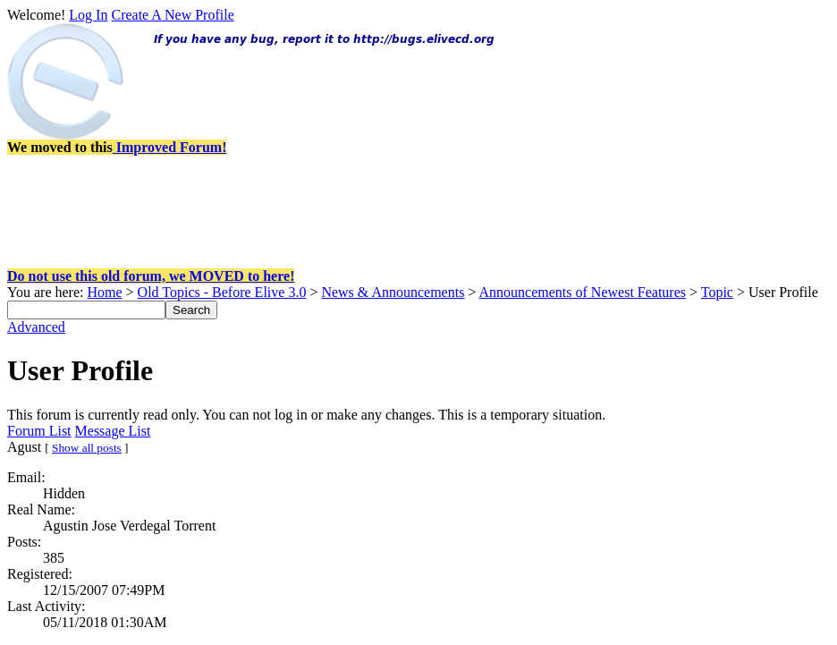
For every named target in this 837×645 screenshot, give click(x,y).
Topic (717, 292)
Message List (113, 430)
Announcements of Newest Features (583, 292)
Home (104, 292)
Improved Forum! (170, 147)
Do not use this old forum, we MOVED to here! (150, 276)
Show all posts (87, 447)
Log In (88, 14)
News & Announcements (392, 292)
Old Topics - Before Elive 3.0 (222, 292)
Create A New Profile (172, 14)
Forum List (39, 430)
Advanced (36, 327)
